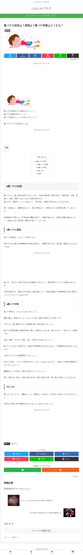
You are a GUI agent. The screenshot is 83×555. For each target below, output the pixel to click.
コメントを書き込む (42, 531)
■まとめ (41, 171)
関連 (39, 174)
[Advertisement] (41, 77)
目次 (38, 157)
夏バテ (7, 444)
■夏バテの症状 (41, 161)
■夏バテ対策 (42, 168)
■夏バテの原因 (43, 164)
